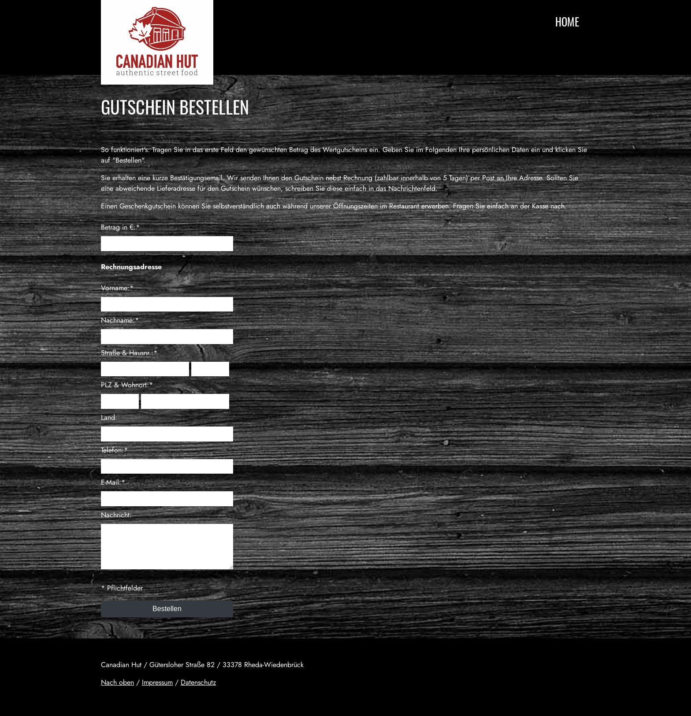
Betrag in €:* (120, 227)
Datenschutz (198, 682)
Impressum (157, 682)
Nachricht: (116, 515)
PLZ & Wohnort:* (127, 385)
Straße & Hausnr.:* (129, 353)
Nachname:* (120, 320)
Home (567, 21)
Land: (109, 417)
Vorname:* (117, 288)
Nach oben (117, 682)
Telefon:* (114, 450)
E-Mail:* (113, 482)
